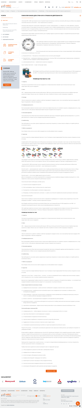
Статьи (36, 2)
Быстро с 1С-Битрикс (73, 405)
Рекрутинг (13, 11)
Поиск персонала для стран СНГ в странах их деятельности (10, 30)
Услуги (20, 2)
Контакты (47, 2)
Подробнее (7, 84)
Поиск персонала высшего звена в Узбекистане (10, 24)
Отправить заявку (8, 52)
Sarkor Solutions (10, 405)
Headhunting (5, 27)
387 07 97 (68, 7)
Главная (2, 11)
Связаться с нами (51, 371)
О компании (28, 2)
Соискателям (12, 2)
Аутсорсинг (6, 36)
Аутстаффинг (6, 34)
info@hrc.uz (77, 7)
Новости (41, 2)
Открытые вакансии (67, 390)
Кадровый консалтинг (8, 39)
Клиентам (3, 2)
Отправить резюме (8, 60)
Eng (72, 2)
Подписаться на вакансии (10, 45)
